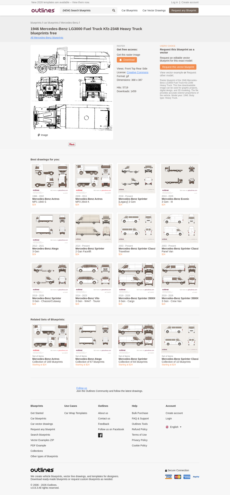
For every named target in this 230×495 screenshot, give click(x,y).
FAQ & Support (140, 418)
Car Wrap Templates (75, 413)
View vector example (171, 72)
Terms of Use (139, 434)
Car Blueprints (130, 10)
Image (42, 135)
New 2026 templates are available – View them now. (60, 2)
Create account (190, 2)
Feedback (103, 423)
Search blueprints (40, 434)
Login (169, 418)
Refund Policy (139, 429)
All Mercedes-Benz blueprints (47, 37)
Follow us (81, 388)
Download (127, 59)
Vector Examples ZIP (42, 440)
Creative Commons (137, 72)
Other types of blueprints (44, 456)
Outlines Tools (140, 423)
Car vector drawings (42, 423)
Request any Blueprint (183, 10)
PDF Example (38, 445)
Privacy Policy (140, 440)
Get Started (37, 413)
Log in (174, 2)
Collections (37, 450)
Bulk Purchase (140, 413)
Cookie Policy (139, 445)
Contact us (104, 418)
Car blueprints (38, 418)
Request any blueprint (43, 429)
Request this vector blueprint (178, 67)
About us (103, 413)
